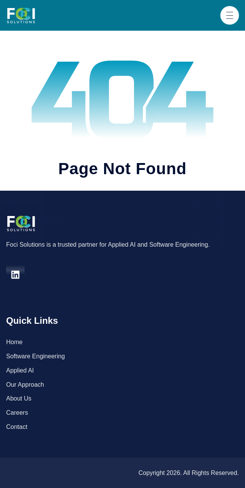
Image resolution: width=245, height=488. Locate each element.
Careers (17, 412)
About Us (18, 398)
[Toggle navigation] (229, 15)
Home (14, 342)
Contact (16, 427)
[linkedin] (15, 274)
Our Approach (25, 384)
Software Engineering (35, 356)
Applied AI (20, 370)
